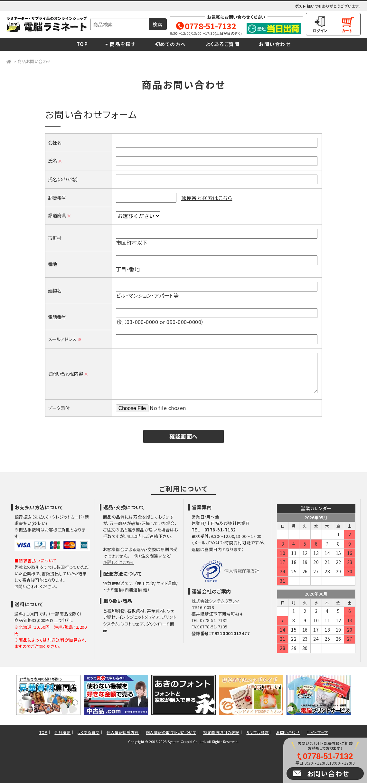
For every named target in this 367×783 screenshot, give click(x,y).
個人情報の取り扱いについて (171, 732)
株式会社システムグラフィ (216, 601)
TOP (82, 44)
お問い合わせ (274, 44)
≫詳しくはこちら (118, 562)
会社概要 (62, 732)
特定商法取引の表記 (221, 732)
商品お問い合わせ (34, 61)
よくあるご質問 (222, 44)
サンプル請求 (257, 732)
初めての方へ (170, 44)
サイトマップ (317, 732)
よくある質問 (88, 732)
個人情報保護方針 (241, 571)
